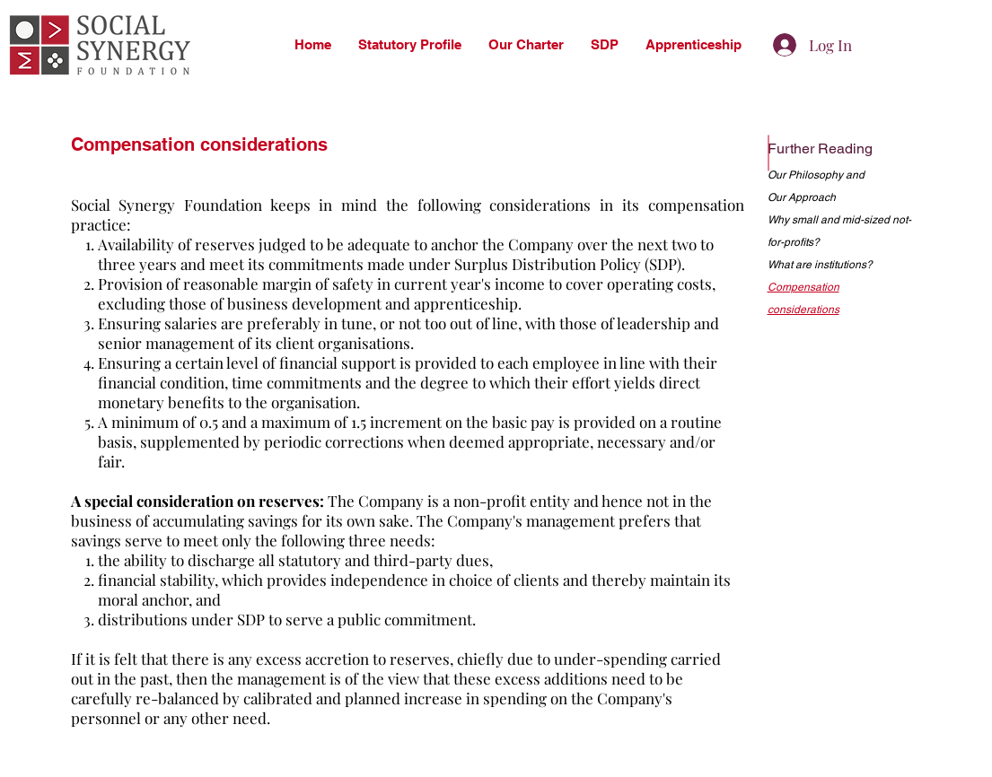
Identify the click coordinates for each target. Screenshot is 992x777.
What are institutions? (820, 264)
